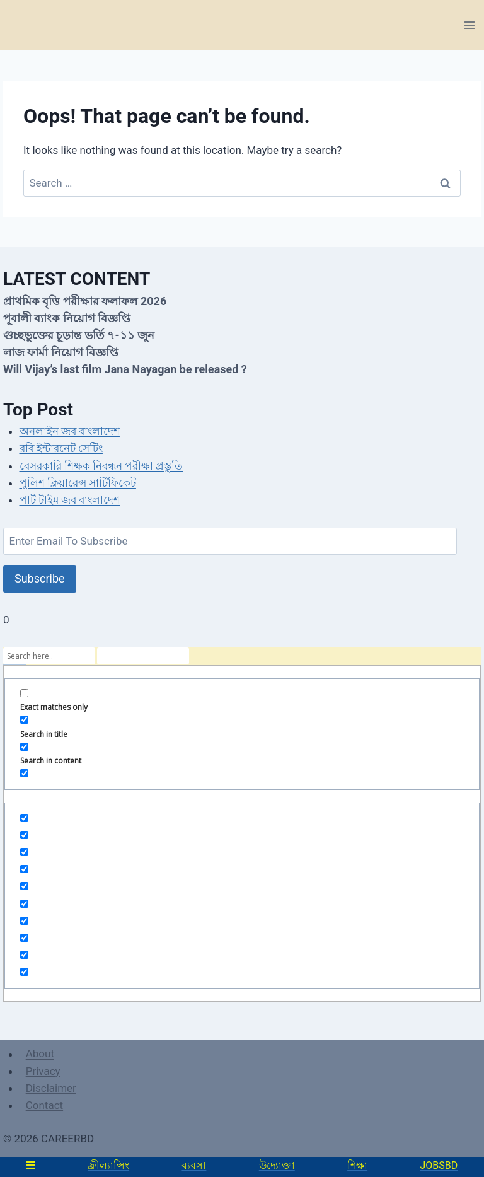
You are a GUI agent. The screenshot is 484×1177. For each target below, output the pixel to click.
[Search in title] (24, 720)
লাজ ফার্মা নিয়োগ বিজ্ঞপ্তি (60, 352)
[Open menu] (469, 25)
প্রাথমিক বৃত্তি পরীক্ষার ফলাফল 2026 (84, 301)
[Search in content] (24, 747)
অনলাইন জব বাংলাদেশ (70, 431)
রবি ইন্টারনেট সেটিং (61, 448)
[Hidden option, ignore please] (24, 818)
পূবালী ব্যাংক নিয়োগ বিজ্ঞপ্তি (66, 318)
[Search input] (49, 655)
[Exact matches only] (24, 693)
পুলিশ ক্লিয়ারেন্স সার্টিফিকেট (78, 483)
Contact (44, 1105)
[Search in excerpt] (24, 773)
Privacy (43, 1071)
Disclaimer (51, 1088)
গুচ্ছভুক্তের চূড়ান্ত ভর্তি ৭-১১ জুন (78, 335)
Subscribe (39, 578)
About (40, 1054)
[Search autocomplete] (143, 655)
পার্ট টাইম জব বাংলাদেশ (70, 500)
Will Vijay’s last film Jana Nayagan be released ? (125, 369)
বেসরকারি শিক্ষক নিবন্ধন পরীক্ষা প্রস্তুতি (101, 466)
